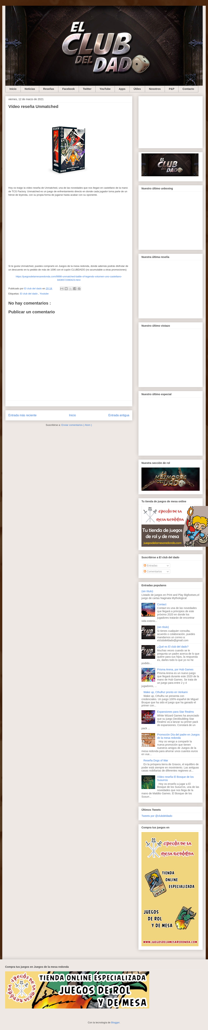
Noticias (30, 88)
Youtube (44, 293)
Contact (161, 604)
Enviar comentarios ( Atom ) (76, 425)
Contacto (188, 88)
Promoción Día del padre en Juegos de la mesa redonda (178, 736)
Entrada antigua (118, 415)
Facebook (68, 88)
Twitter (87, 88)
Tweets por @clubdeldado (156, 815)
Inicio (13, 88)
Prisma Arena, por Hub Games (175, 669)
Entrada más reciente (22, 415)
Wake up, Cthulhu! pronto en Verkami (166, 692)
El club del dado (29, 293)
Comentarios (153, 571)
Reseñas (48, 88)
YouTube (105, 88)
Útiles (137, 88)
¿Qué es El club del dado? (173, 646)
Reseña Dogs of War (156, 760)
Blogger (115, 1022)
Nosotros (155, 88)
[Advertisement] (170, 121)
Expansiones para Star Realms (175, 711)
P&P (171, 88)
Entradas (150, 565)
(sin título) (147, 591)
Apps (122, 88)
